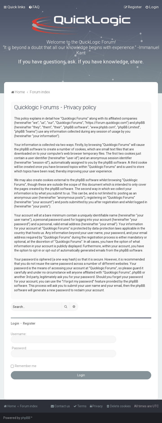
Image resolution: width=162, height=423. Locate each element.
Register (29, 323)
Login (15, 323)
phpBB (25, 418)
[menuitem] (34, 7)
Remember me (25, 366)
